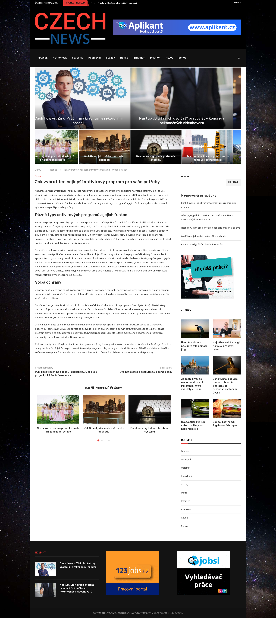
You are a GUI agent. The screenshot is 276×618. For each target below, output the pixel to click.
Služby (110, 58)
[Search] (239, 58)
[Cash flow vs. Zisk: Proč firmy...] (86, 98)
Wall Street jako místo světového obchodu (112, 158)
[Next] (95, 3)
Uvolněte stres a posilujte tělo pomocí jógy (194, 346)
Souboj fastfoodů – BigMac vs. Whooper (225, 424)
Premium (155, 58)
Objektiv (77, 58)
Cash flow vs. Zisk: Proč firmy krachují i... (119, 3)
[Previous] (91, 3)
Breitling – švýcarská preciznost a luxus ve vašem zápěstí (215, 158)
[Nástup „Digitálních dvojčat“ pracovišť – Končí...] (189, 98)
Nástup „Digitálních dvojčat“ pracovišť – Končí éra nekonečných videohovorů (77, 588)
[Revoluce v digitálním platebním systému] (163, 147)
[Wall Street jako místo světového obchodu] (112, 147)
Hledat (185, 176)
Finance (43, 58)
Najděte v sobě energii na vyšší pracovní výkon (226, 346)
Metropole (60, 58)
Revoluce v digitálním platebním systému (163, 158)
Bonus (182, 58)
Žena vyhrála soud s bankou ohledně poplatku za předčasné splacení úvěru (225, 385)
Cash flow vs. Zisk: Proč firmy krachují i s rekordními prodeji (78, 565)
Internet (139, 58)
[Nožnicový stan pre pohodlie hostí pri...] (60, 147)
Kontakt (236, 3)
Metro (124, 58)
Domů (38, 169)
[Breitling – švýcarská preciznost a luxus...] (215, 147)
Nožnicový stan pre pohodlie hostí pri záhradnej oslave (60, 158)
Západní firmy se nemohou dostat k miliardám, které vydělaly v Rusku (192, 384)
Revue (169, 58)
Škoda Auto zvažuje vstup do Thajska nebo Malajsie (193, 425)
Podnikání (94, 58)
